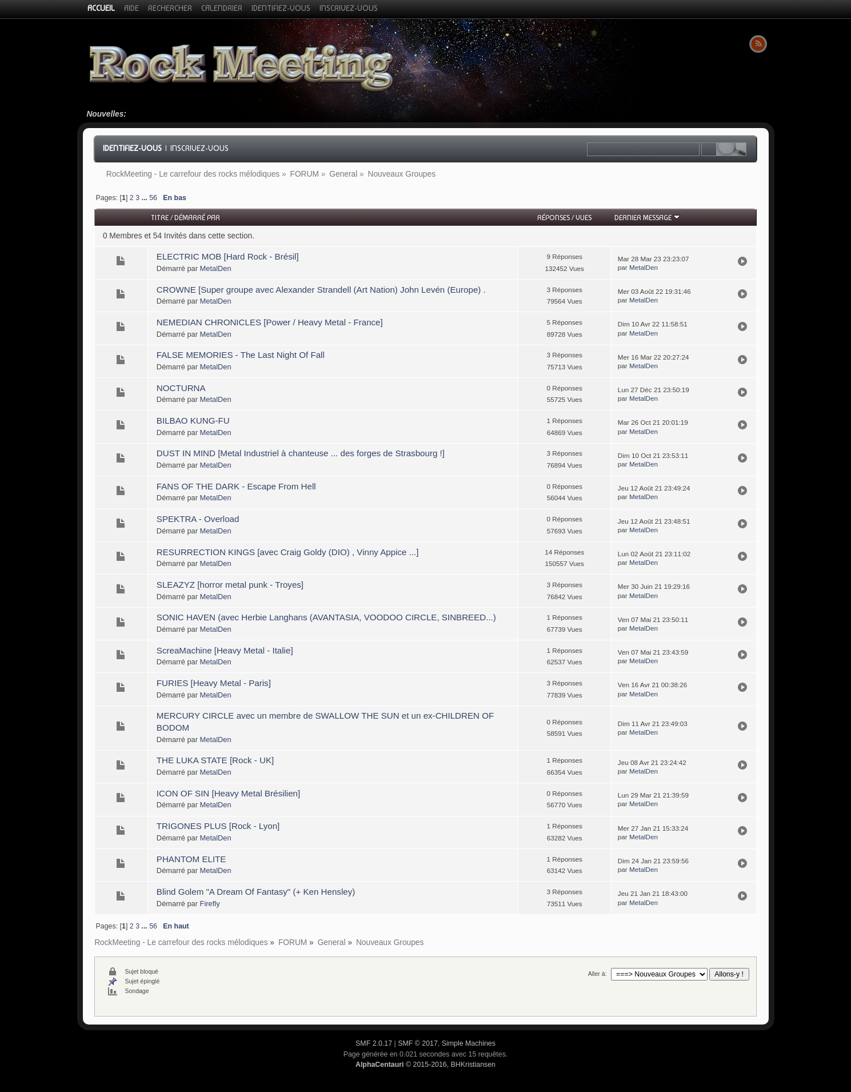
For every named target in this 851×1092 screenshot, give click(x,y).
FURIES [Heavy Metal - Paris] (214, 683)
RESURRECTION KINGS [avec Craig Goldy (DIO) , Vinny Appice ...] (288, 552)
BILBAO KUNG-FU (193, 420)
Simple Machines (469, 1043)
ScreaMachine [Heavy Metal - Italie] (225, 650)
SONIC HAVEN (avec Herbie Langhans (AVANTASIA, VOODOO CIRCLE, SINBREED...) (326, 617)
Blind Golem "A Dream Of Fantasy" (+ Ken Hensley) (256, 891)
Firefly (210, 903)
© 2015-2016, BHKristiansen (425, 1065)
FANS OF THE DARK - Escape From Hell (236, 486)
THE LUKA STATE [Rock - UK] (215, 760)
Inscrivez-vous (199, 148)
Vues (584, 217)
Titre (160, 217)
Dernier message (647, 217)
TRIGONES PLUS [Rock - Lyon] (218, 826)
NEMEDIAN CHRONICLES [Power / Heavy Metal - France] (270, 322)
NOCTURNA (181, 388)
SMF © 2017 (418, 1043)
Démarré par (197, 217)
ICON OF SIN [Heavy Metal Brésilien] (228, 793)
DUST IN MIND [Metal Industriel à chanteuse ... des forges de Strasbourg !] (301, 453)
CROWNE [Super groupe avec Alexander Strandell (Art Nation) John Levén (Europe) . (321, 289)
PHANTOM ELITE (191, 859)
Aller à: (597, 973)
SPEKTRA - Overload (198, 519)
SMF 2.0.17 (373, 1043)
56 (153, 198)
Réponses (553, 217)
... (145, 198)
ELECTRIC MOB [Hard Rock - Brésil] (228, 256)
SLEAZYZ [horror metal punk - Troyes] (230, 584)
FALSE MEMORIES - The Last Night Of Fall (241, 355)
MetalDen (215, 268)
